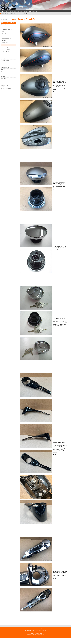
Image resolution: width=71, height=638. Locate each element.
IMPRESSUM (29, 629)
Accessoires (3, 78)
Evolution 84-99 (4, 24)
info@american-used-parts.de (7, 88)
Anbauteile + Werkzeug (7, 29)
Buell (2, 71)
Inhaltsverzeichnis (37, 630)
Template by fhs (41, 634)
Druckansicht (28, 630)
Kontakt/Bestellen (33, 11)
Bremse (3, 58)
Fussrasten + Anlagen (6, 36)
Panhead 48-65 (4, 74)
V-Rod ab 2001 (4, 65)
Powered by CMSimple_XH (31, 634)
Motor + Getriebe (5, 53)
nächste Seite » (68, 625)
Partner (25, 11)
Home (2, 11)
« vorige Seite (2, 625)
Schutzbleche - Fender (6, 38)
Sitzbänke (4, 40)
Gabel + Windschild (6, 49)
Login (44, 630)
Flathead (3, 76)
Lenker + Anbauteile (6, 51)
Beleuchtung (4, 33)
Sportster (3, 69)
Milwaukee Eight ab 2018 (6, 27)
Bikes (6, 11)
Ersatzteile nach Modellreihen (15, 11)
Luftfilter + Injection (6, 47)
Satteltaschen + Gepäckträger (8, 56)
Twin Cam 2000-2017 (5, 62)
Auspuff (3, 31)
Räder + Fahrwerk (5, 42)
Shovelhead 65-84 (5, 67)
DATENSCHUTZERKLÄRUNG (38, 629)
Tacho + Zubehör (5, 60)
